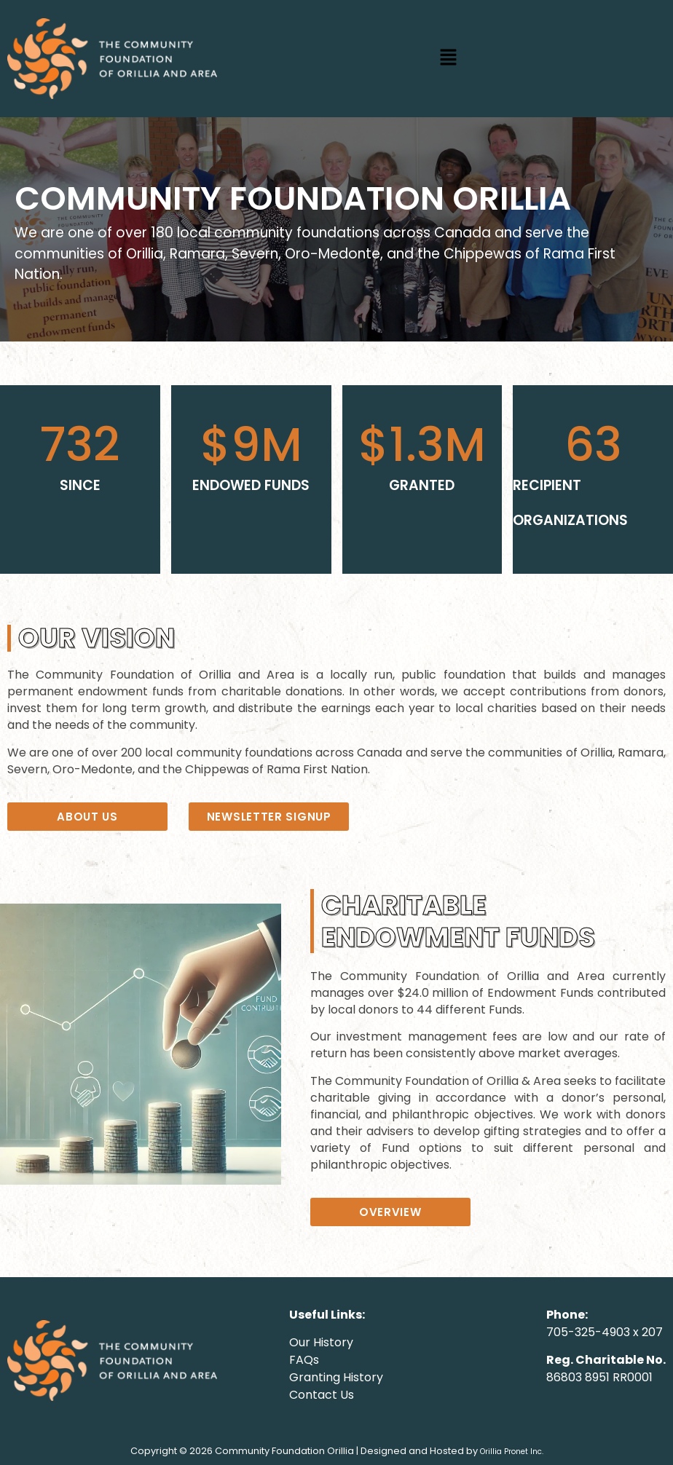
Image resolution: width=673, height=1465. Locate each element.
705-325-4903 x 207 (604, 1332)
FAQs (304, 1359)
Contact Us (321, 1394)
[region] (336, 229)
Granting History (336, 1377)
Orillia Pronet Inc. (511, 1451)
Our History (321, 1342)
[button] (448, 58)
